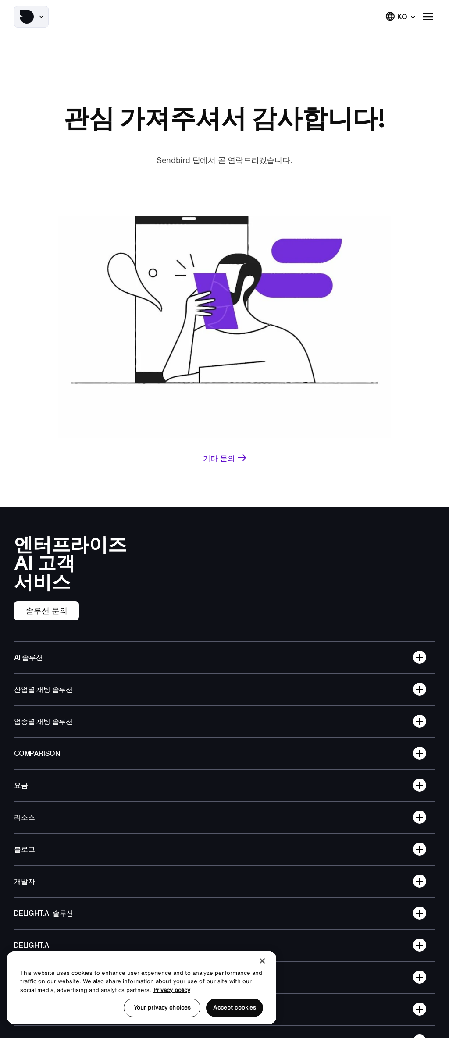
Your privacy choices (162, 1007)
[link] (224, 458)
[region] (141, 987)
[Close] (262, 961)
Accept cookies (234, 1007)
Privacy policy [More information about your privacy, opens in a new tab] (171, 990)
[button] (31, 17)
